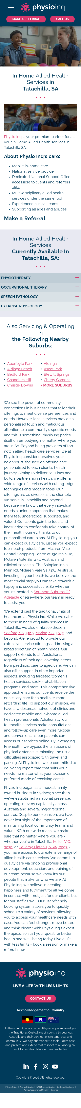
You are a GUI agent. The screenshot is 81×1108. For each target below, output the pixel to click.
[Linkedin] (26, 1067)
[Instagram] (45, 1067)
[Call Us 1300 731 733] (62, 19)
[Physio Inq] (42, 7)
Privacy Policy (11, 1087)
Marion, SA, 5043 (50, 633)
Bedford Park (18, 374)
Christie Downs (20, 385)
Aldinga (50, 364)
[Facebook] (36, 1067)
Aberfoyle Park (20, 364)
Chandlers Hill (19, 380)
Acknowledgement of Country (36, 1090)
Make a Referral (26, 19)
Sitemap (54, 1090)
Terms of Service (26, 1087)
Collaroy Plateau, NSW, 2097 (43, 847)
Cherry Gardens (57, 380)
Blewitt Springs (56, 374)
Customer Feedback (65, 1087)
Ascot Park (53, 369)
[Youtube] (55, 1067)
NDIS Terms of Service (45, 1087)
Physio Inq (13, 137)
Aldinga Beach (19, 369)
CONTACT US (40, 998)
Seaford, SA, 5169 (19, 633)
